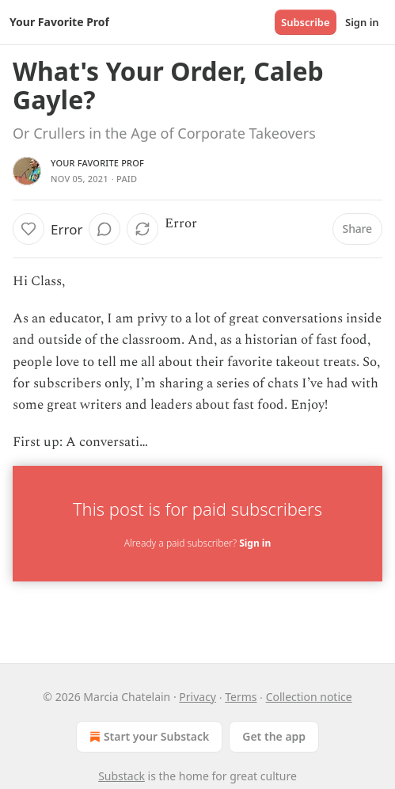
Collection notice (309, 696)
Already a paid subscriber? (197, 543)
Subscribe (305, 22)
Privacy (197, 696)
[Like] (28, 229)
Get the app (274, 736)
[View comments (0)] (104, 229)
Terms (240, 696)
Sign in (362, 22)
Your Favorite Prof (97, 163)
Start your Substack (147, 736)
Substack (121, 775)
